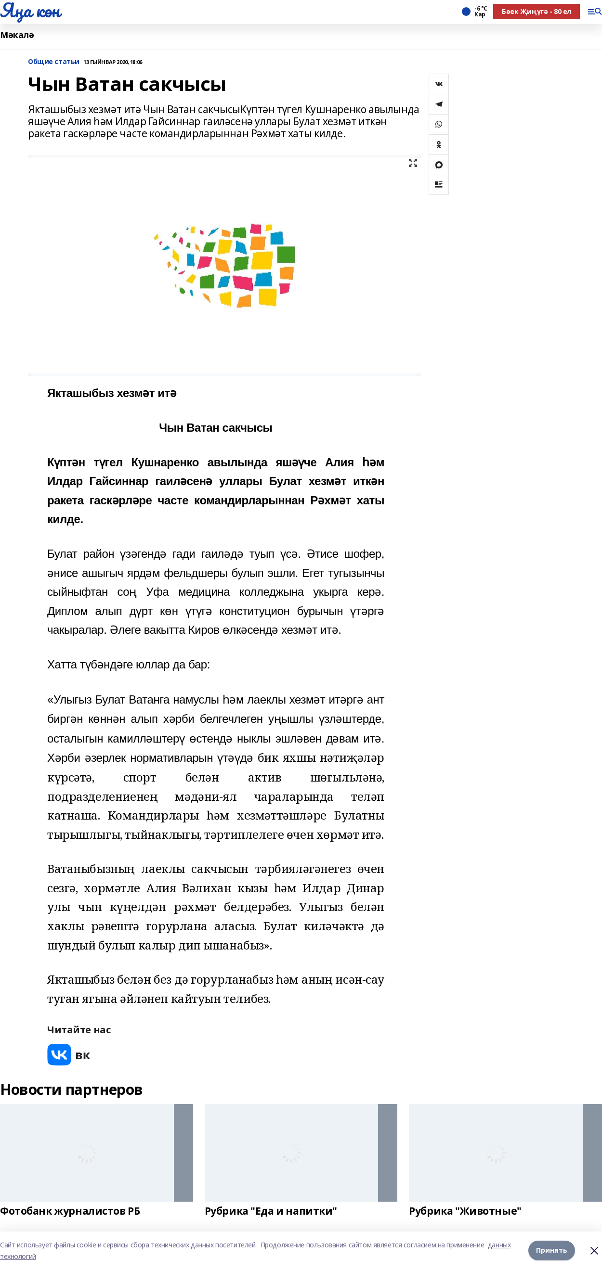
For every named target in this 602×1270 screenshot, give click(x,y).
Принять (551, 1250)
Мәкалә (17, 35)
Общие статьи (53, 62)
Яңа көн (30, 10)
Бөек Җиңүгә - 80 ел (536, 11)
